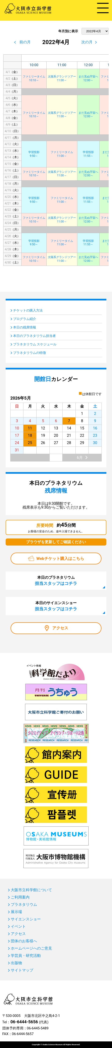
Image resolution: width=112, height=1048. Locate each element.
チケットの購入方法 (28, 310)
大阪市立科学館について (31, 890)
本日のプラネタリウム (56, 580)
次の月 (87, 42)
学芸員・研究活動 (26, 956)
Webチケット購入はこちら (60, 558)
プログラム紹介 (24, 319)
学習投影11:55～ (88, 154)
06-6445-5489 (38, 1028)
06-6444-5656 (24, 1021)
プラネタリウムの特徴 (29, 353)
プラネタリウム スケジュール (34, 344)
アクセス (60, 628)
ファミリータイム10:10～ (34, 78)
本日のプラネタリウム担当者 (34, 336)
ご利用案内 (20, 897)
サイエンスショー (26, 919)
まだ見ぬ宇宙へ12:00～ (88, 78)
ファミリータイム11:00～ (62, 154)
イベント (18, 926)
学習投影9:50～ (34, 154)
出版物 (16, 963)
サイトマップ (22, 970)
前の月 (25, 42)
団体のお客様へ (24, 941)
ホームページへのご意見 (31, 948)
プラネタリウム (24, 904)
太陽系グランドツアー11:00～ (62, 78)
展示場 (16, 912)
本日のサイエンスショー (56, 606)
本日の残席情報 (24, 327)
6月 (80, 458)
